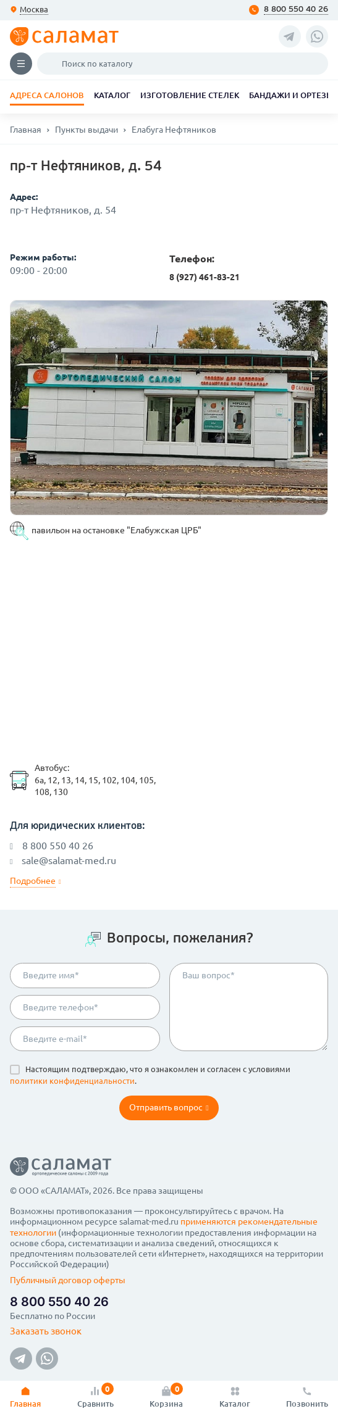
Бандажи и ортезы (291, 95)
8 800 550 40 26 (296, 10)
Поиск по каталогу (52, 64)
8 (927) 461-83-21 (204, 277)
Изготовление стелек (189, 95)
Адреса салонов (47, 95)
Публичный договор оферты (67, 1280)
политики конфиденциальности (72, 1080)
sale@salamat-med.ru (63, 860)
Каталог (112, 95)
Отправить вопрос (168, 1107)
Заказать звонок (46, 1331)
